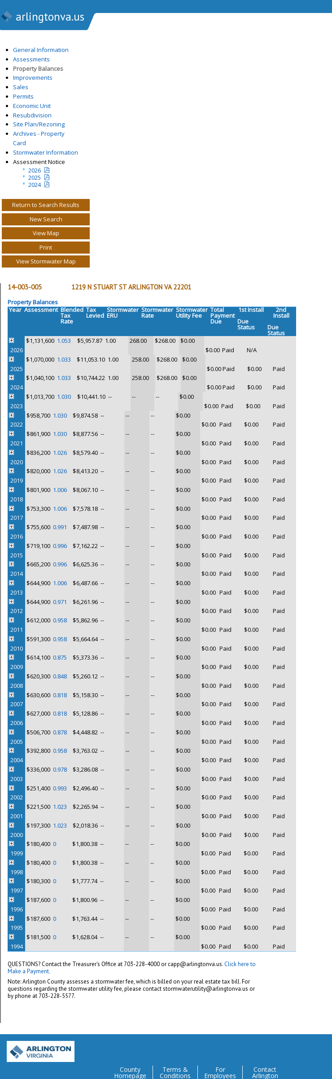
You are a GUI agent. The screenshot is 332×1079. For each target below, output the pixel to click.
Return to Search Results (45, 205)
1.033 (64, 359)
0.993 (60, 788)
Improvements (32, 77)
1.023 (60, 807)
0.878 (60, 732)
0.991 (60, 527)
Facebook (289, 1048)
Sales (20, 87)
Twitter (271, 1048)
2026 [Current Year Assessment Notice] (34, 170)
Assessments (31, 59)
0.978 (60, 769)
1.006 (60, 490)
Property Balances (38, 69)
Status (246, 327)
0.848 (60, 676)
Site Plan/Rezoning (39, 124)
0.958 (60, 620)
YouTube (325, 1048)
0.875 (60, 657)
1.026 (60, 453)
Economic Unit (32, 106)
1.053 (64, 341)
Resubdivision (32, 115)
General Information (41, 50)
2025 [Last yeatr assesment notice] (34, 177)
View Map (46, 233)
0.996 (60, 546)
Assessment (41, 310)
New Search (46, 219)
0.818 (60, 695)
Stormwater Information (45, 152)
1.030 (64, 397)
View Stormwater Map (46, 261)
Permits (23, 96)
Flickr (307, 1048)
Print (45, 247)
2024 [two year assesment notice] (34, 185)
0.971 (60, 602)
